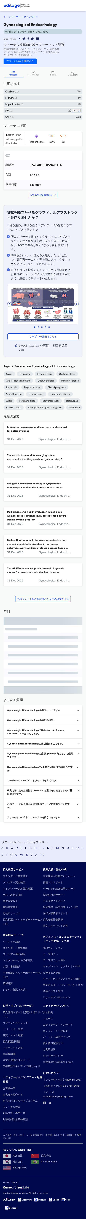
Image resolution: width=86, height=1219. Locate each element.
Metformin (74, 407)
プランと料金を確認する (20, 61)
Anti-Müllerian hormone (18, 380)
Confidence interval (60, 394)
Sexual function (14, 394)
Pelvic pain (11, 387)
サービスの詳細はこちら (43, 336)
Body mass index (50, 400)
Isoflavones (72, 400)
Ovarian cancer (36, 394)
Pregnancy (25, 374)
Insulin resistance (70, 380)
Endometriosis (44, 374)
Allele (9, 400)
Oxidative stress (67, 374)
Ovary (9, 374)
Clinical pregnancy (57, 387)
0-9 (42, 854)
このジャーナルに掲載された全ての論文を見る (43, 599)
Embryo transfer (45, 380)
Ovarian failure (13, 407)
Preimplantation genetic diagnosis (45, 407)
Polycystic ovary (32, 387)
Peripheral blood (27, 400)
